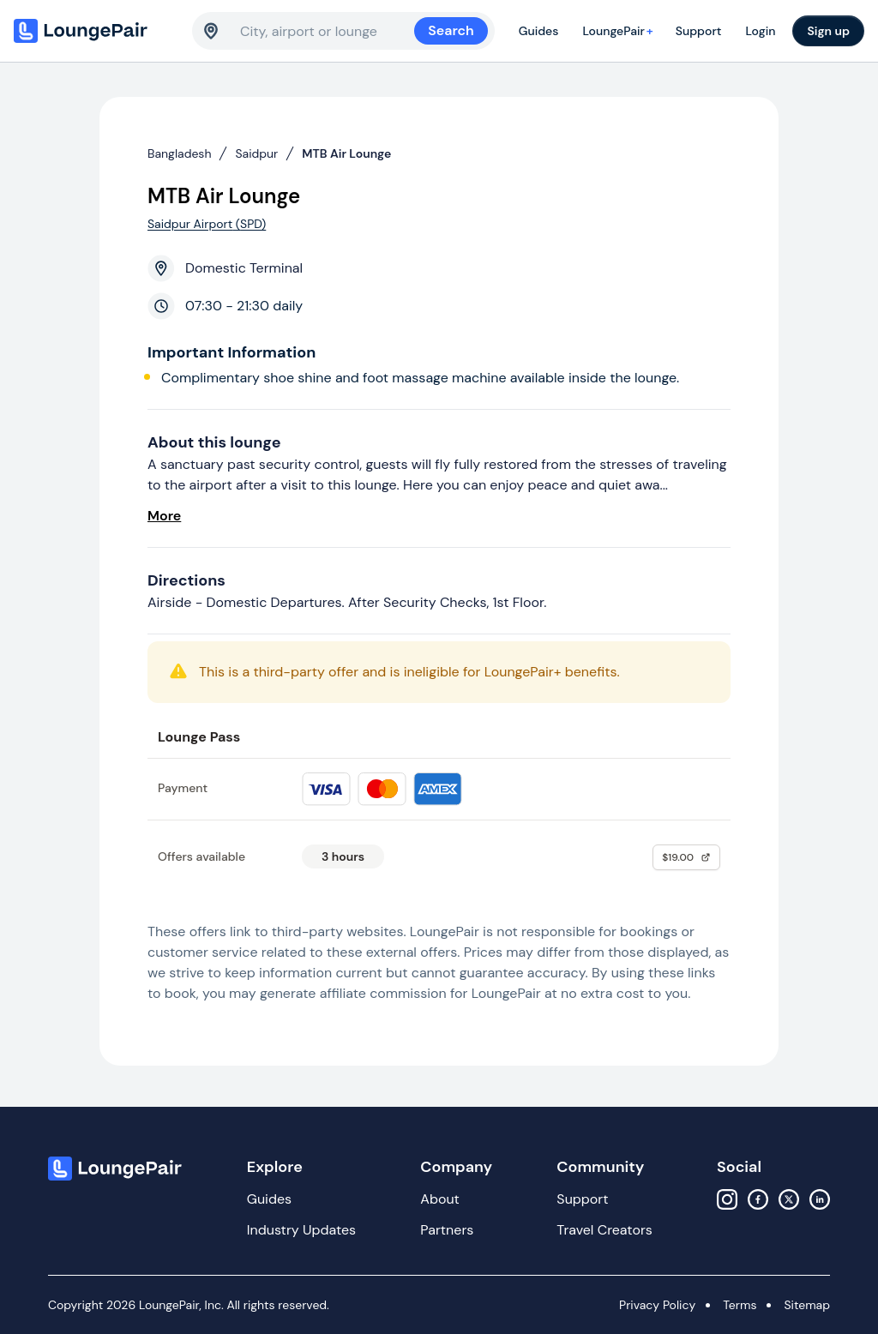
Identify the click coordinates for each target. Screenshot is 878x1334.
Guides (539, 31)
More (164, 516)
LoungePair (620, 30)
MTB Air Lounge (346, 153)
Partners (446, 1230)
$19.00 (686, 857)
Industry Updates (301, 1230)
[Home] (96, 31)
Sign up (828, 31)
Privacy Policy (657, 1305)
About (440, 1199)
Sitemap (807, 1305)
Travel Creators (604, 1230)
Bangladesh (179, 153)
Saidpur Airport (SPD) (206, 223)
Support (699, 31)
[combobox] (327, 31)
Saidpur (256, 153)
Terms (739, 1305)
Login (760, 31)
